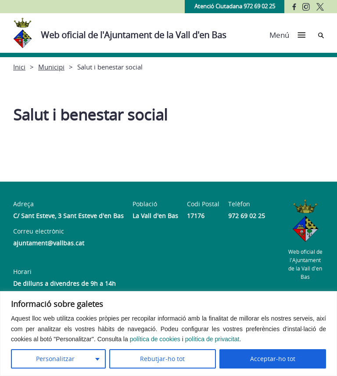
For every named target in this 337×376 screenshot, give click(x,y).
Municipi (51, 66)
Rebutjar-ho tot (162, 358)
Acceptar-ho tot (272, 358)
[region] (168, 333)
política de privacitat (212, 339)
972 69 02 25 (246, 216)
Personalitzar (55, 358)
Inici (19, 66)
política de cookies (155, 339)
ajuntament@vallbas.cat (48, 243)
